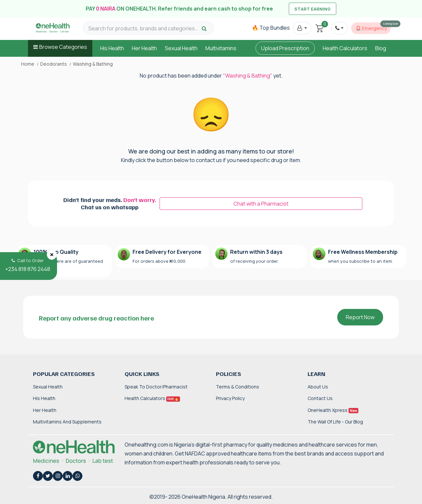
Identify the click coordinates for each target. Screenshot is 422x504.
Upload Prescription (285, 48)
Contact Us (320, 398)
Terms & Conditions (237, 387)
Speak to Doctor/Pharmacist (156, 387)
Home (27, 64)
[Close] (52, 254)
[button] (302, 28)
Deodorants (53, 64)
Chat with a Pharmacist (260, 203)
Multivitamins (220, 48)
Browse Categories (63, 46)
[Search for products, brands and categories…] (144, 28)
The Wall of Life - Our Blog (335, 422)
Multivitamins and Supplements (67, 422)
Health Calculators (345, 48)
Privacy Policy (230, 398)
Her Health (144, 48)
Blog (380, 48)
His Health (112, 48)
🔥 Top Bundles (271, 27)
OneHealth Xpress (333, 410)
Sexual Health (181, 48)
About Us (318, 387)
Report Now (360, 317)
